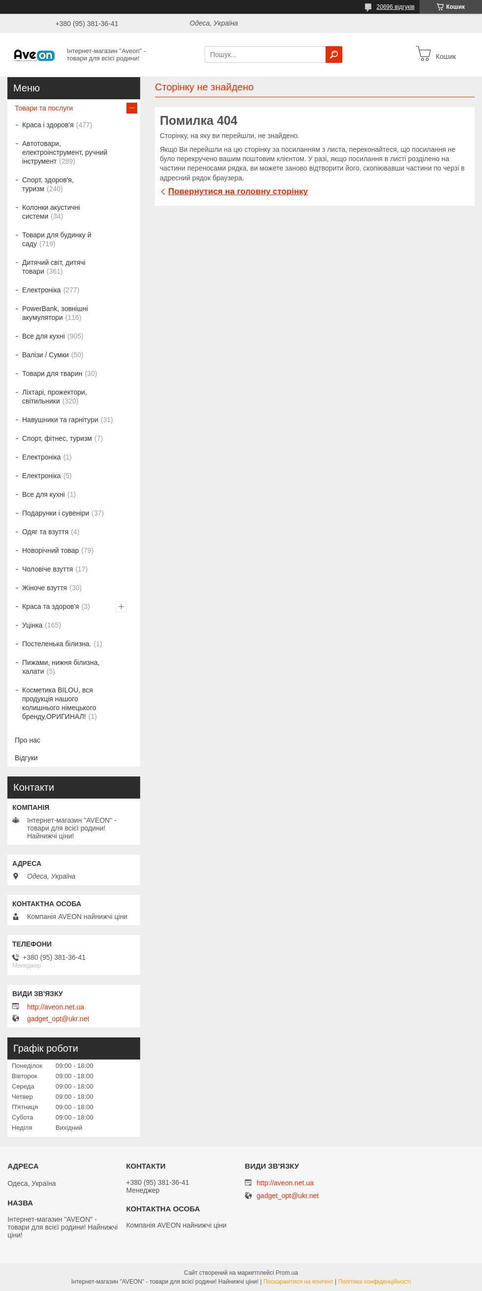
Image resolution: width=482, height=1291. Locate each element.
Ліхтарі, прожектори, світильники (54, 396)
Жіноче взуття (44, 588)
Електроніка (41, 290)
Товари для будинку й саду (56, 239)
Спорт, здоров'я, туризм (48, 184)
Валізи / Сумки (45, 355)
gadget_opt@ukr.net (58, 1019)
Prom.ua (287, 1272)
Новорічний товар (50, 550)
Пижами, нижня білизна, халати (60, 667)
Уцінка (32, 625)
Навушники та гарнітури (60, 420)
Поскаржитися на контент (298, 1281)
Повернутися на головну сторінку (238, 191)
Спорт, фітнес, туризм (57, 438)
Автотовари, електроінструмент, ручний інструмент (64, 152)
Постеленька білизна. (56, 644)
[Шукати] (334, 54)
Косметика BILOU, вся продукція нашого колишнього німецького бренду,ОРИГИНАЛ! (59, 703)
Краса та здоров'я (50, 606)
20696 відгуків (396, 6)
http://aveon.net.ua (55, 1007)
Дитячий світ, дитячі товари (54, 266)
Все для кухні (43, 336)
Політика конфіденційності (374, 1281)
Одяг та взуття (45, 532)
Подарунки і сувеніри (55, 513)
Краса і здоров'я (48, 125)
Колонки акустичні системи (51, 211)
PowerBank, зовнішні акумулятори (55, 313)
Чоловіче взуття (47, 569)
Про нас (27, 740)
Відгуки (26, 758)
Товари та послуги (44, 108)
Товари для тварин (52, 373)
